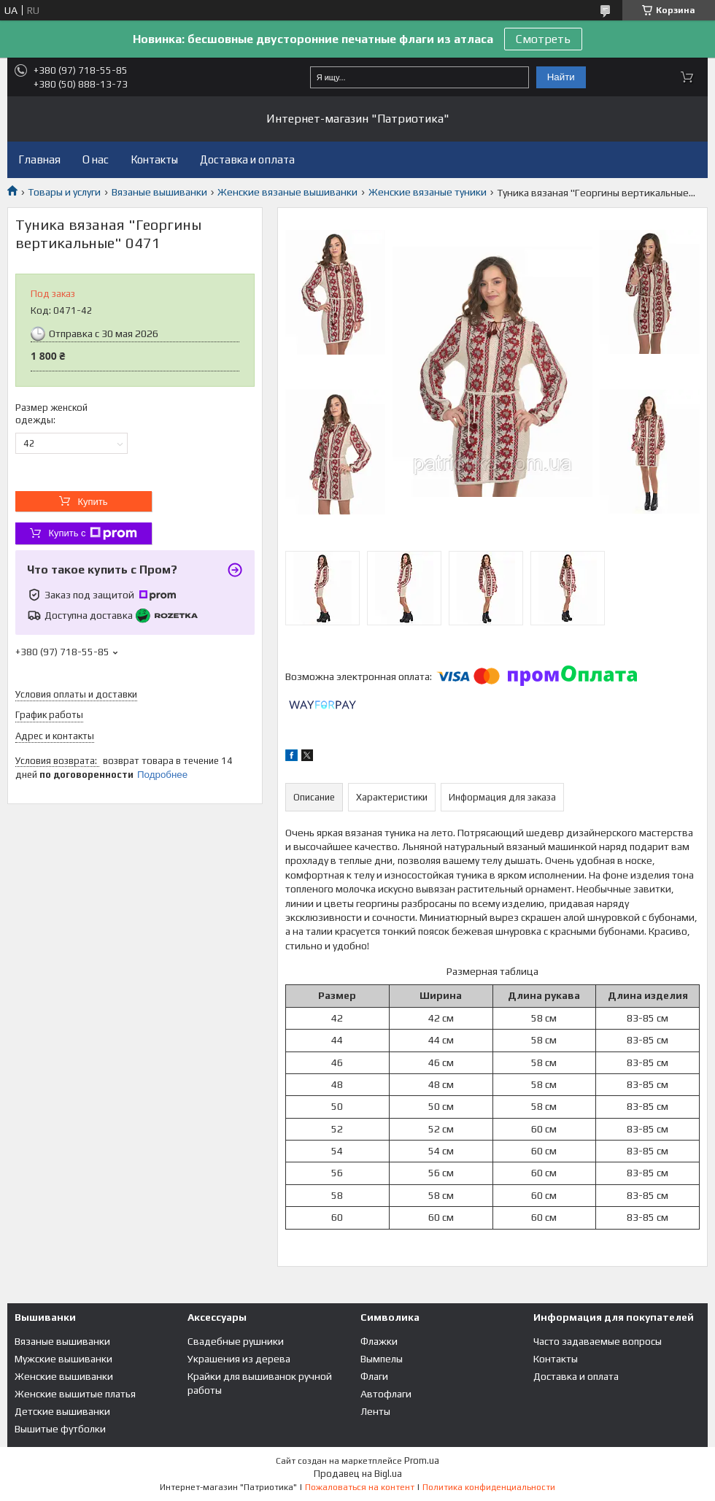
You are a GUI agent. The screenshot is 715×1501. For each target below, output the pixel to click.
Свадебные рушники (236, 1341)
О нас (95, 159)
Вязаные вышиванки (159, 192)
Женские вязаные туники (427, 192)
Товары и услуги (64, 192)
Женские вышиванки (64, 1376)
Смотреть (543, 39)
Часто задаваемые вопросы (597, 1341)
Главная (39, 159)
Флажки (379, 1341)
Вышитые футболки (60, 1429)
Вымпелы (381, 1359)
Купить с (92, 533)
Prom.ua (421, 1460)
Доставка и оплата (247, 159)
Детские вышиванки (62, 1411)
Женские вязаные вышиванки (287, 192)
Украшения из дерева (239, 1359)
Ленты (375, 1411)
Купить (92, 501)
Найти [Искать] (561, 77)
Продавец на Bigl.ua (358, 1473)
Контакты (154, 159)
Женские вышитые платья (75, 1394)
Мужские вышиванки (63, 1359)
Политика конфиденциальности (488, 1487)
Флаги (374, 1376)
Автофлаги (385, 1394)
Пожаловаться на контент (359, 1487)
